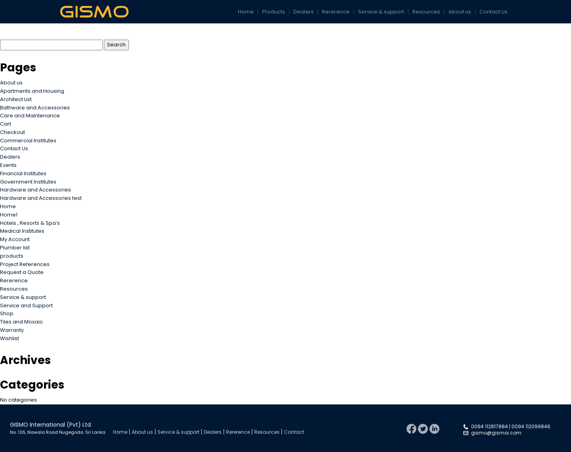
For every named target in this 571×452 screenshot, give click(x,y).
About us (459, 11)
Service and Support (26, 305)
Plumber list (15, 247)
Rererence (336, 11)
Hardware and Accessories (35, 189)
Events (8, 165)
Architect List (16, 99)
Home (246, 11)
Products (273, 11)
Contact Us (493, 11)
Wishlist (9, 338)
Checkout (12, 132)
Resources (426, 11)
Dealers (303, 11)
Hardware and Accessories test (41, 198)
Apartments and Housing (32, 91)
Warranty (12, 330)
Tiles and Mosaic (21, 322)
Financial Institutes (23, 173)
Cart (5, 124)
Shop (6, 313)
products (11, 256)
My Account (15, 239)
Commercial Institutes (28, 140)
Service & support (381, 11)
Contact (294, 432)
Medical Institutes (22, 231)
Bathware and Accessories (35, 107)
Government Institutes (28, 182)
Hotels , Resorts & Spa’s (30, 223)
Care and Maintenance (30, 115)
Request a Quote (22, 272)
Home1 (8, 214)
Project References (25, 264)
